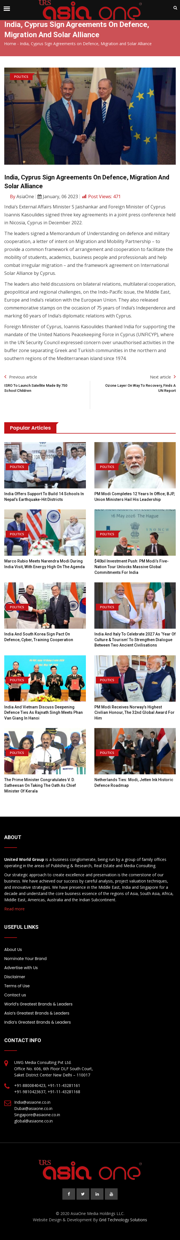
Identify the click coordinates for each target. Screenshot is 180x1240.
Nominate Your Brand (25, 958)
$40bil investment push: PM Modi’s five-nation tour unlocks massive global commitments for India (131, 566)
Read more (14, 908)
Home (10, 44)
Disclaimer (14, 977)
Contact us (15, 995)
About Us (13, 949)
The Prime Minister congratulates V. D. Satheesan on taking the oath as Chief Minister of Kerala (40, 785)
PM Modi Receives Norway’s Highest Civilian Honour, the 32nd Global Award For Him (134, 712)
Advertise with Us (21, 968)
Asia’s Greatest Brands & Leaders (36, 1013)
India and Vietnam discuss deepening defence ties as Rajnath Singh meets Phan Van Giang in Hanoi (43, 712)
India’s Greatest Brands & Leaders (37, 1022)
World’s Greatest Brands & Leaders (38, 1004)
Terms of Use (17, 986)
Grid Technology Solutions (123, 1219)
